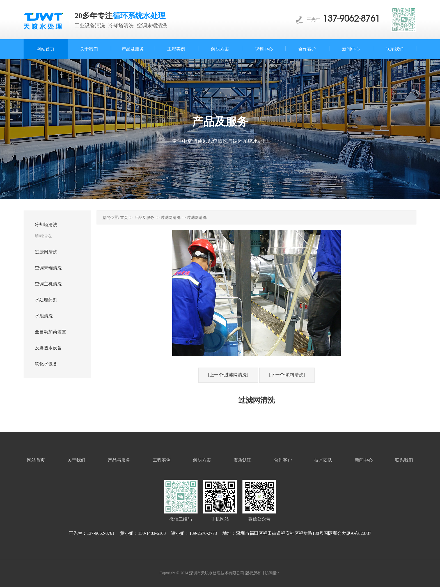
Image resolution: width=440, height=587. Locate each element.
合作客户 (283, 460)
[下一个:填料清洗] (287, 374)
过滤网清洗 (46, 251)
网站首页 (36, 460)
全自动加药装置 (50, 331)
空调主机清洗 (48, 283)
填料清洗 (43, 236)
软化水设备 (46, 363)
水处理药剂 (46, 299)
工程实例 (162, 460)
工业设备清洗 (90, 25)
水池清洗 (44, 315)
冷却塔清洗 (121, 25)
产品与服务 (119, 460)
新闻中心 (364, 460)
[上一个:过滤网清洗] (228, 374)
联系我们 (404, 460)
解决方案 (202, 460)
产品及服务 (144, 217)
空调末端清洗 (152, 25)
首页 (124, 217)
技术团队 (323, 460)
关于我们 (76, 460)
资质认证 (242, 460)
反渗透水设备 (48, 347)
